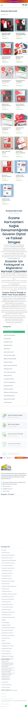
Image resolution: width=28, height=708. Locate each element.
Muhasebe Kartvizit (8, 341)
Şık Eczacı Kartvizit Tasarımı (6, 175)
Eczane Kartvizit (7, 338)
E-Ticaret (13, 702)
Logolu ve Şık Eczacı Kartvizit (20, 175)
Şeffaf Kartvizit (5, 651)
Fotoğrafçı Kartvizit (8, 368)
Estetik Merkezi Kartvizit (9, 395)
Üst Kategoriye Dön (9, 331)
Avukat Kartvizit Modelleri (9, 335)
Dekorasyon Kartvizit (8, 389)
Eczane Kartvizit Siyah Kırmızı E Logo (6, 57)
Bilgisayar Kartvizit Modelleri (10, 358)
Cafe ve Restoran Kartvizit (9, 372)
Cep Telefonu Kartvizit (9, 378)
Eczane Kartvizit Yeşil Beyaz (20, 81)
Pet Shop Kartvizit (8, 402)
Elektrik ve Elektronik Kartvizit (10, 365)
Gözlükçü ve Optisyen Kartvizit (10, 392)
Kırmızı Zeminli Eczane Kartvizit (20, 105)
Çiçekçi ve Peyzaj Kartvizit (9, 382)
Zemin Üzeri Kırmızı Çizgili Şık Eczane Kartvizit (20, 152)
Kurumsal (20, 457)
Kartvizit (3, 648)
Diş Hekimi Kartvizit (8, 345)
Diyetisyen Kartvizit (8, 362)
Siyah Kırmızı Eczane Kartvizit (6, 105)
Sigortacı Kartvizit (8, 375)
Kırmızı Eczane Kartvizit (20, 128)
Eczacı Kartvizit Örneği (6, 152)
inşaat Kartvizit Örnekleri (9, 399)
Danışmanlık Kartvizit (8, 385)
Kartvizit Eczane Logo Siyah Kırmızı (21, 34)
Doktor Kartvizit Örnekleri (9, 355)
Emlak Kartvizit (7, 348)
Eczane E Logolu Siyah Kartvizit (6, 34)
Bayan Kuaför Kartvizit (9, 352)
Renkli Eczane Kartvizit (19, 57)
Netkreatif (7, 702)
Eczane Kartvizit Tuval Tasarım (6, 81)
